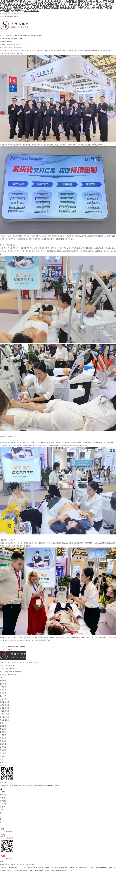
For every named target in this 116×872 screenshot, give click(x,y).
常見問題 (3, 735)
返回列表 (9, 649)
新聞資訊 (27, 35)
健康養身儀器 (4, 702)
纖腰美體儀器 (4, 705)
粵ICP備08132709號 (52, 786)
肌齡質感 (3, 684)
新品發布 (3, 732)
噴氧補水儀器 (4, 714)
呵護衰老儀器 (4, 711)
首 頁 (2, 35)
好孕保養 (3, 690)
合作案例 (14, 35)
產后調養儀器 (4, 720)
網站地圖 (10, 16)
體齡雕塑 (3, 681)
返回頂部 (6, 858)
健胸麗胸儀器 (4, 717)
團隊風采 (3, 744)
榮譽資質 (3, 765)
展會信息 (21, 35)
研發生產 (3, 762)
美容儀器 (3, 16)
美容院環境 (4, 750)
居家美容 (3, 693)
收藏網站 (17, 16)
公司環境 (3, 747)
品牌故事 (34, 35)
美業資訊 (3, 729)
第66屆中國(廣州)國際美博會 (15, 646)
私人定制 (3, 696)
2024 (21, 38)
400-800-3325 (7, 831)
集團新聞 (3, 726)
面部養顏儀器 (4, 708)
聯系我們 (40, 35)
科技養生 (3, 687)
